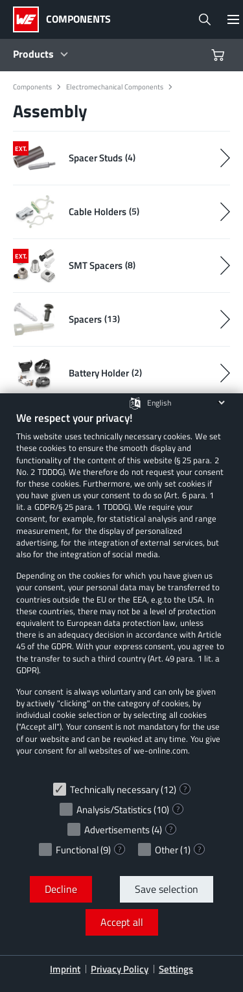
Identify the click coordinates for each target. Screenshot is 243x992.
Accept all (121, 922)
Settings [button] (176, 969)
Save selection (166, 889)
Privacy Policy (119, 969)
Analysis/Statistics (114, 809)
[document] (121, 593)
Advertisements (117, 829)
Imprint (65, 969)
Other (166, 850)
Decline (61, 889)
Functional (77, 850)
